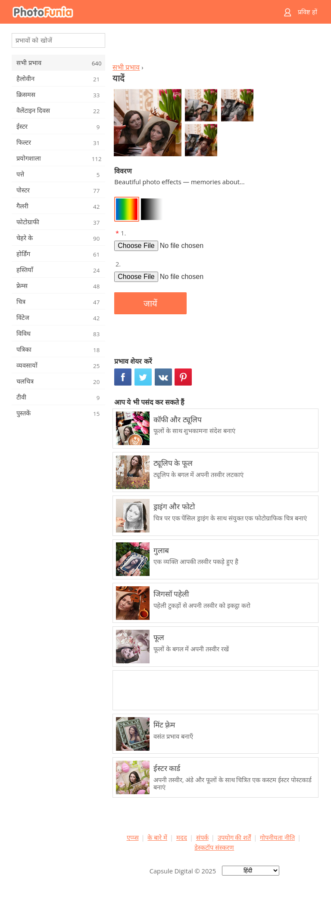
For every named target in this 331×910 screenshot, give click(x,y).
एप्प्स (133, 837)
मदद (181, 837)
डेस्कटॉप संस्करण (214, 847)
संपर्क (202, 837)
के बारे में (157, 837)
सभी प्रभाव (126, 67)
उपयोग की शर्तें (234, 837)
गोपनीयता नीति (277, 837)
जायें (150, 303)
